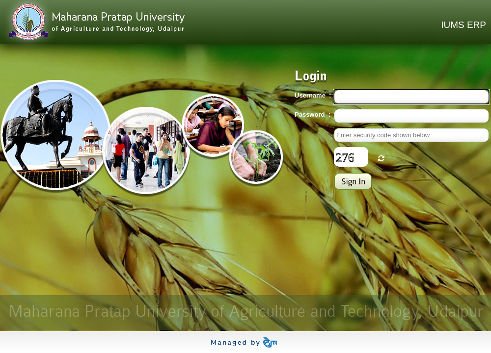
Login (353, 181)
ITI (246, 342)
